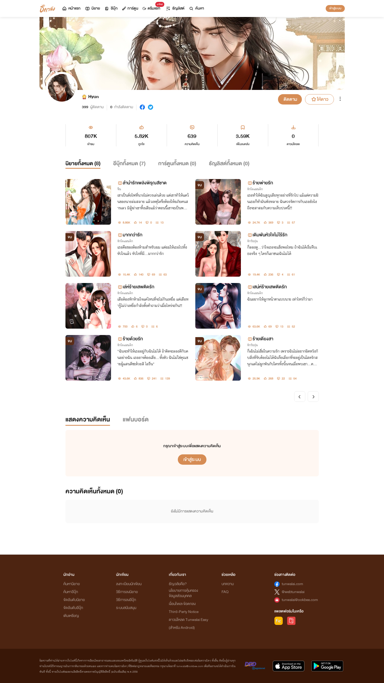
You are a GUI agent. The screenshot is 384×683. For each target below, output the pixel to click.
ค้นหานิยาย (71, 584)
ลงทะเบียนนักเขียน (129, 584)
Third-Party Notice (183, 611)
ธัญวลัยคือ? (178, 584)
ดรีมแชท (152, 7)
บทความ (228, 584)
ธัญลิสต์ (175, 8)
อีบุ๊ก (111, 8)
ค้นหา (196, 8)
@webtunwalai (293, 592)
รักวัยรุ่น (252, 241)
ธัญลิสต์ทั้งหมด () (229, 163)
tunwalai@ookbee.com (300, 600)
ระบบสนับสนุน (126, 607)
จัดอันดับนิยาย (74, 600)
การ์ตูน (130, 8)
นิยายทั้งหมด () (82, 163)
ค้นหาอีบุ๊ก (70, 592)
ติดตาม (290, 99)
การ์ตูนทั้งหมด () (177, 163)
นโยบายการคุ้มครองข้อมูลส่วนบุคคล (183, 593)
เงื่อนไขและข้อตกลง (182, 604)
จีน (119, 189)
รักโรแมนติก (255, 189)
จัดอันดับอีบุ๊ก (73, 607)
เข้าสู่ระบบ (335, 8)
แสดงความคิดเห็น (87, 419)
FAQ (225, 592)
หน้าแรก (71, 8)
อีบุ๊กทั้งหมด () (129, 163)
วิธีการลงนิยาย (127, 592)
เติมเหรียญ (71, 615)
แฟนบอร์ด (136, 419)
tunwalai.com (292, 584)
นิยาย (92, 8)
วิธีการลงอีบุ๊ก (126, 600)
